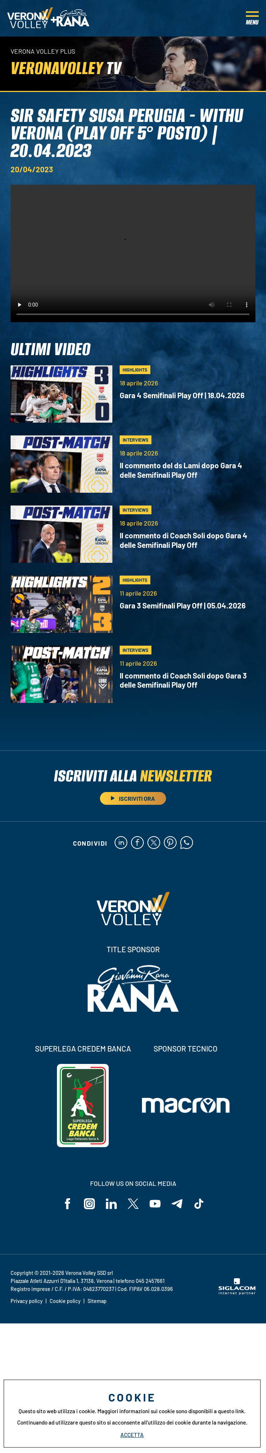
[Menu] (252, 18)
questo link (231, 1411)
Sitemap (97, 1301)
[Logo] (30, 18)
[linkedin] (121, 843)
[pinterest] (170, 843)
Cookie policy (65, 1301)
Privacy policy (27, 1301)
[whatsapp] (186, 843)
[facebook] (137, 843)
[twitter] (153, 843)
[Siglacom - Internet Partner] (237, 1292)
